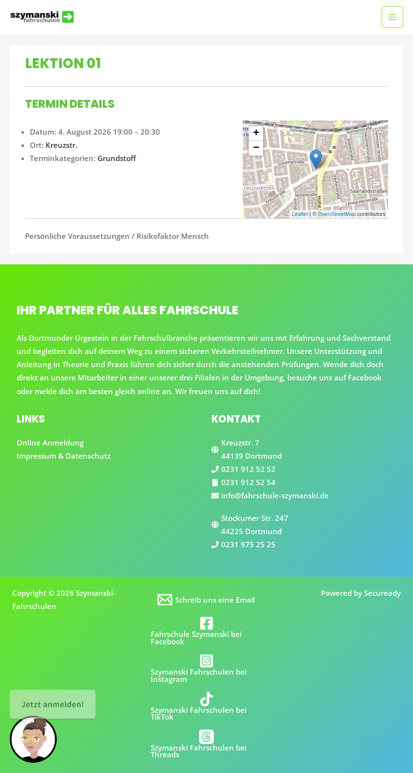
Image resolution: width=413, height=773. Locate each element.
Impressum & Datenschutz (64, 456)
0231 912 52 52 (248, 469)
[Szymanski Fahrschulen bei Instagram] (206, 668)
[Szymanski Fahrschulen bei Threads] (206, 743)
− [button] (256, 148)
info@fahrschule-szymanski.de (275, 495)
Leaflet (300, 214)
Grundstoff (116, 158)
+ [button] (256, 133)
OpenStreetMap (337, 214)
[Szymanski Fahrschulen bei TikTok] (206, 706)
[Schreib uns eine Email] (206, 599)
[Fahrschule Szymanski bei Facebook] (206, 630)
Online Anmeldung (50, 442)
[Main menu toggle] (392, 17)
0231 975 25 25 (248, 544)
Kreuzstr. (61, 145)
